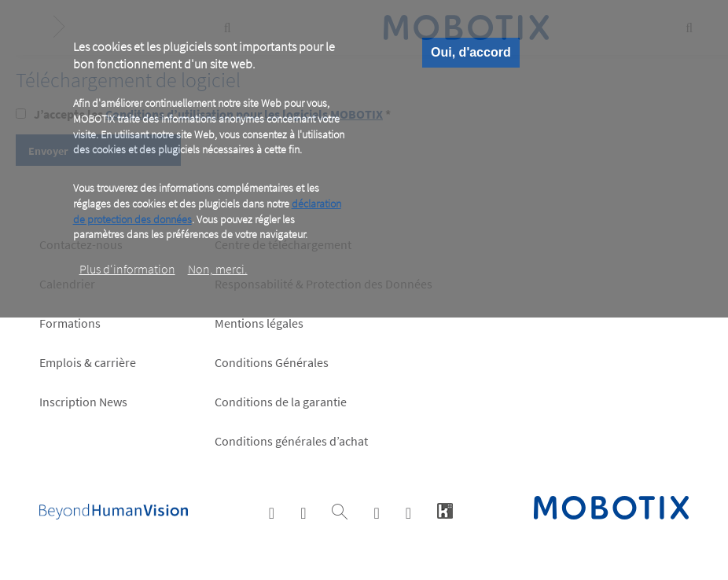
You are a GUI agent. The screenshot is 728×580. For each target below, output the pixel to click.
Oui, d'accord (471, 52)
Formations (70, 323)
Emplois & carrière (87, 362)
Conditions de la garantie (281, 401)
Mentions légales (259, 323)
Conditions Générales (272, 362)
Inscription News (83, 401)
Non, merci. (218, 269)
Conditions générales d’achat (291, 441)
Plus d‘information (127, 269)
